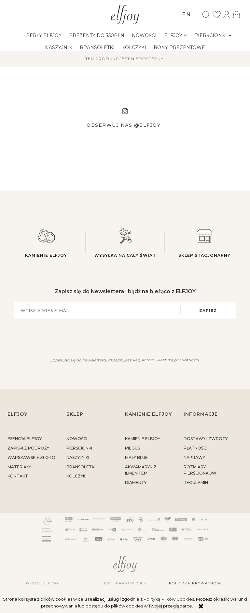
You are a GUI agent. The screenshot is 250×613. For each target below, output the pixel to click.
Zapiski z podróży (28, 448)
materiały (19, 466)
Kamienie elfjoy (46, 242)
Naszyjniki (77, 457)
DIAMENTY (135, 482)
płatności (195, 448)
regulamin (196, 482)
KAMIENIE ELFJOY (142, 438)
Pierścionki (79, 448)
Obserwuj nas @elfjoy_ (125, 125)
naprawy (194, 457)
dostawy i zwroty (206, 438)
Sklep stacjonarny (204, 242)
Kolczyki (76, 476)
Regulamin (143, 360)
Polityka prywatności (196, 583)
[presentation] (121, 336)
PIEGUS (132, 448)
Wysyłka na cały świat (125, 242)
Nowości (76, 438)
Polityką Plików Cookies (169, 599)
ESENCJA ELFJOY (24, 438)
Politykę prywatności (178, 360)
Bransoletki (80, 466)
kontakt (17, 476)
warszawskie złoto (31, 457)
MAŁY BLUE (136, 457)
